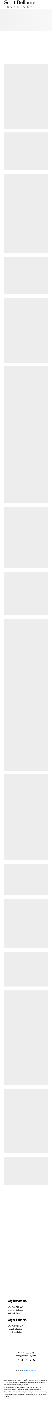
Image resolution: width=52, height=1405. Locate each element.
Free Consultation (15, 1332)
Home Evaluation (15, 1329)
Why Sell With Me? (15, 1326)
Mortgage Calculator (16, 1310)
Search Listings (14, 1313)
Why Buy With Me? (15, 1307)
